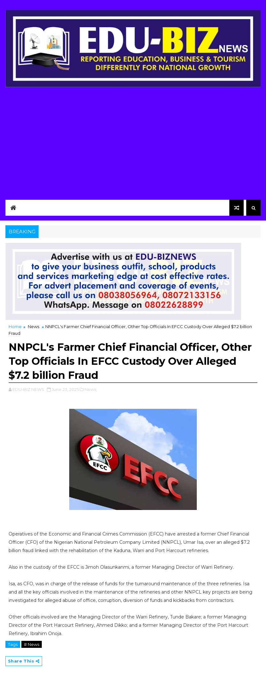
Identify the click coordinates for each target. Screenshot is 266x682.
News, (91, 389)
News (33, 326)
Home (15, 326)
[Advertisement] (133, 141)
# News (31, 644)
